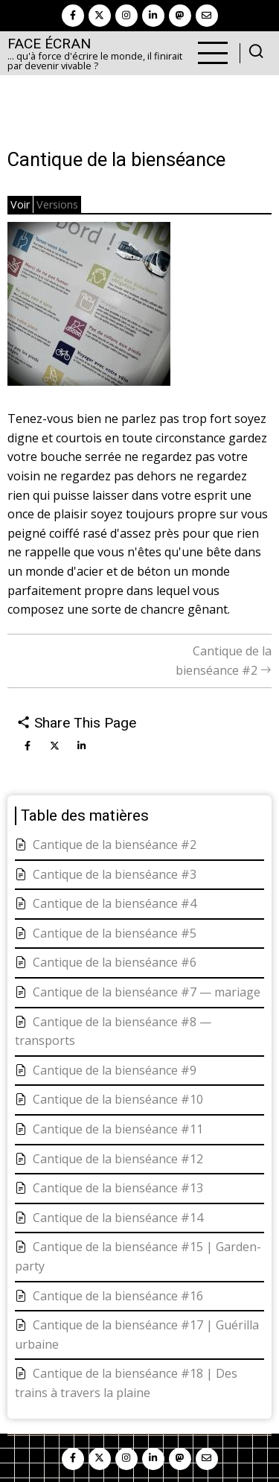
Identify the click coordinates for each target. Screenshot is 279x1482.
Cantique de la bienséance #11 (118, 1129)
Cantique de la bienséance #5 (114, 933)
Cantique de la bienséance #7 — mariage (146, 992)
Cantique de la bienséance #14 (118, 1217)
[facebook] (73, 15)
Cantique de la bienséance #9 (114, 1070)
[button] (88, 309)
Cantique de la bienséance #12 (118, 1159)
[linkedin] (153, 15)
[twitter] (100, 15)
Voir (20, 204)
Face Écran (49, 43)
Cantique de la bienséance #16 (118, 1296)
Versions (57, 204)
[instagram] (126, 15)
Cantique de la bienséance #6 (114, 962)
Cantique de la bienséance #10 (118, 1099)
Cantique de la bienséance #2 (114, 844)
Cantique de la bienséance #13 (118, 1188)
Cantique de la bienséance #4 (114, 903)
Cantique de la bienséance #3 (114, 874)
